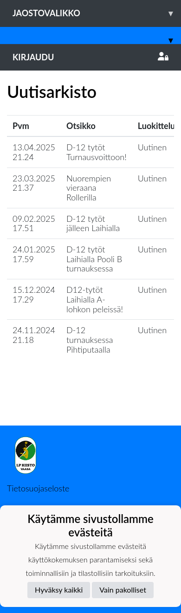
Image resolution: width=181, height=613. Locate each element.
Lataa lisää (90, 405)
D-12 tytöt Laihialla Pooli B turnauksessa (94, 258)
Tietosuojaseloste (38, 488)
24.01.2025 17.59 (34, 254)
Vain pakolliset (122, 589)
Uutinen (152, 147)
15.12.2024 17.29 (34, 294)
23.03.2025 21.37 (34, 183)
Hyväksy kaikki (59, 589)
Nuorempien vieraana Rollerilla (88, 187)
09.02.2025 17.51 (34, 223)
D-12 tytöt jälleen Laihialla (93, 223)
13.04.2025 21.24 (34, 152)
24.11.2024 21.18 (34, 335)
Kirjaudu (90, 57)
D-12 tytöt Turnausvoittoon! (96, 152)
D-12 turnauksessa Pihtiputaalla (89, 339)
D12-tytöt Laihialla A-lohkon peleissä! (94, 299)
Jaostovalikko (97, 13)
